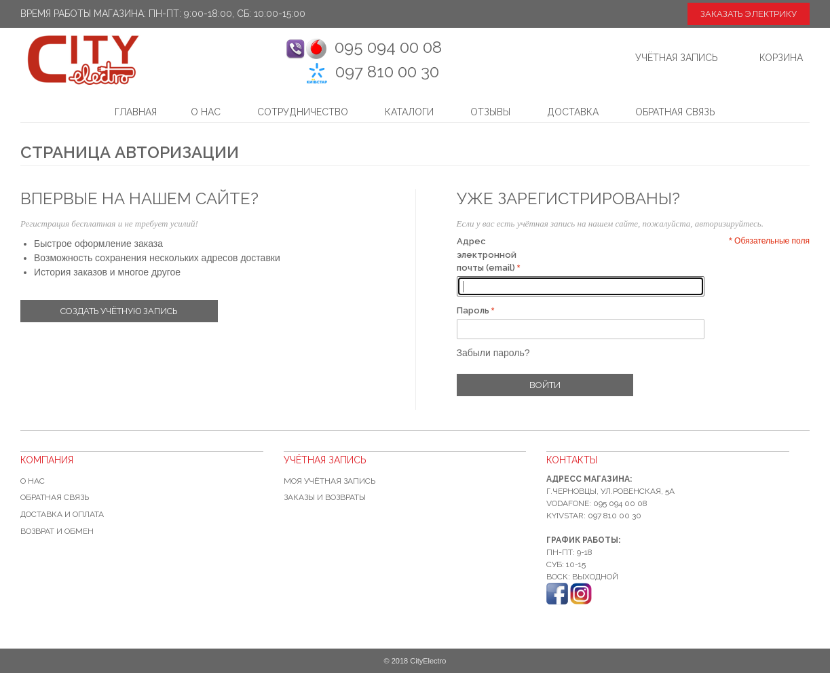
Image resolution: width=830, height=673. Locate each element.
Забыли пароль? (493, 352)
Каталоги (409, 112)
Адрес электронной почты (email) (486, 254)
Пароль (473, 310)
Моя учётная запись (329, 481)
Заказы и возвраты (325, 497)
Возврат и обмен (57, 531)
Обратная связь (675, 112)
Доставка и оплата (62, 514)
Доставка (573, 112)
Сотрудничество (302, 112)
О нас (206, 112)
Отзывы (490, 112)
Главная (136, 112)
